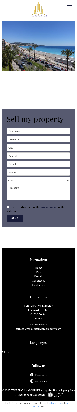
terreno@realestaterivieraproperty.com (38, 328)
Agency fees (68, 390)
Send (15, 218)
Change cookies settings (32, 394)
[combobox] (38, 180)
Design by (54, 394)
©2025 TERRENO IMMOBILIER (21, 390)
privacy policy (49, 206)
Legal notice (51, 390)
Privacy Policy (55, 403)
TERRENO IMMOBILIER (38, 305)
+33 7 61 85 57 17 (38, 324)
